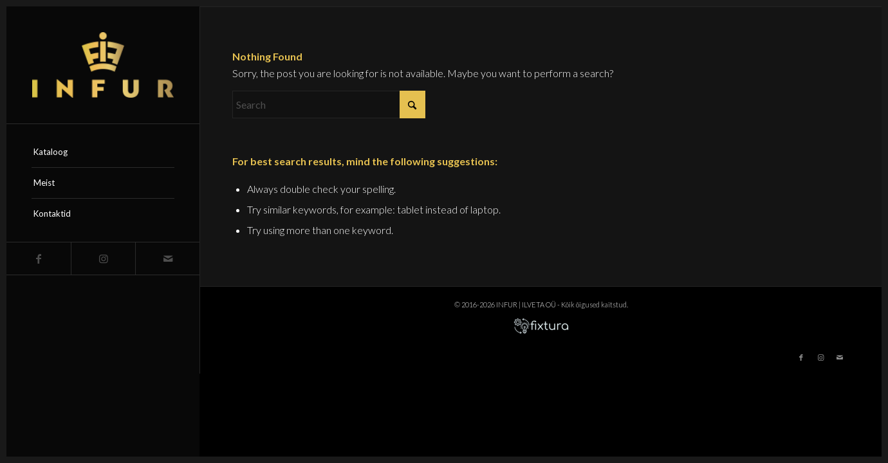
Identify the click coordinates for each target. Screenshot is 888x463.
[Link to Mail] (167, 258)
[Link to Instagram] (103, 258)
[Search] (328, 104)
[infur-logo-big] (103, 65)
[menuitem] (103, 152)
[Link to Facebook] (38, 258)
